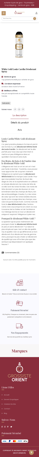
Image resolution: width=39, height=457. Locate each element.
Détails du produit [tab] (19, 122)
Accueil (5, 395)
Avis (20, 129)
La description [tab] (20, 115)
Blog (4, 413)
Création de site (9, 404)
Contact (6, 409)
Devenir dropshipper (10, 399)
